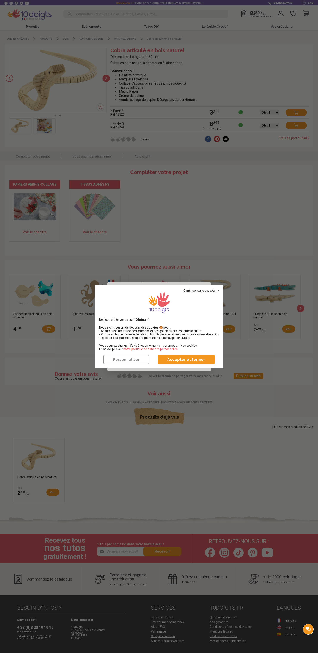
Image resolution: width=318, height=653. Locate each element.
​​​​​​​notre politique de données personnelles (150, 349)
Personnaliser (126, 359)
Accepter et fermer (186, 359)
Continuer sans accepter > (201, 290)
